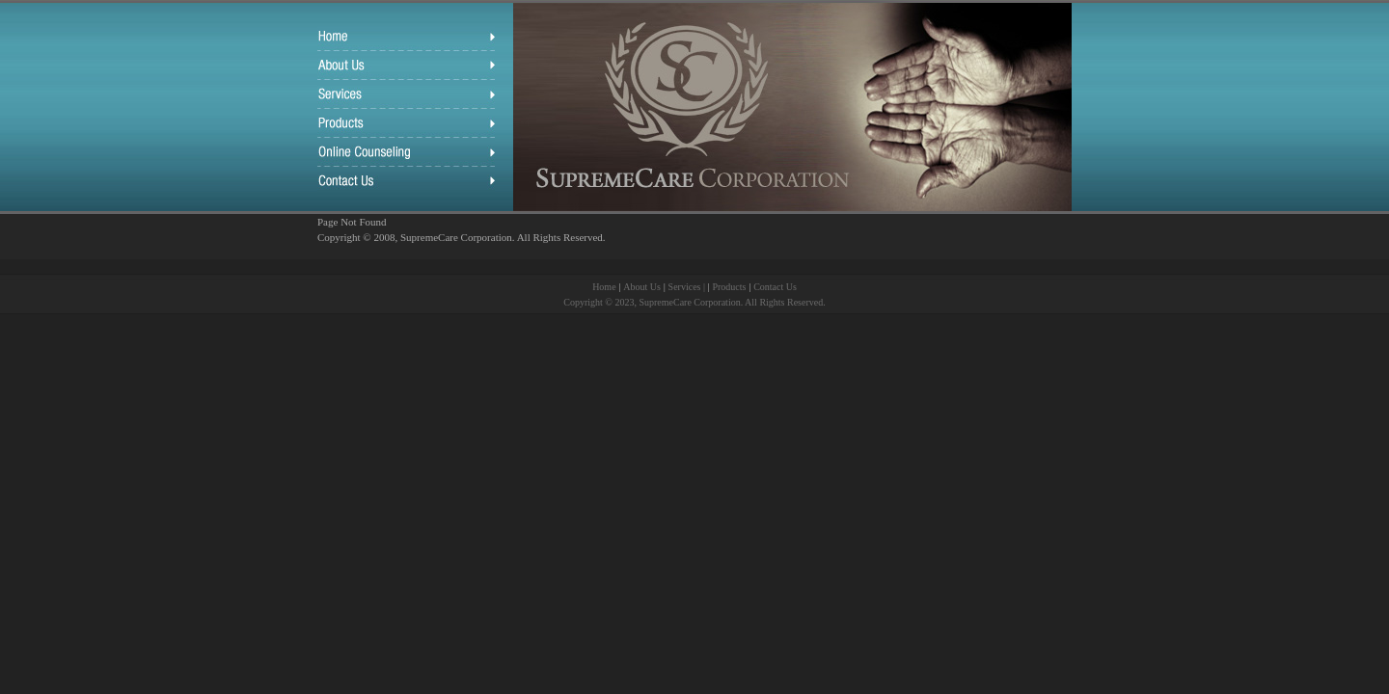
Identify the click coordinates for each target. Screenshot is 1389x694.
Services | (688, 286)
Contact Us (775, 286)
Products (729, 286)
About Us (642, 286)
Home (603, 286)
